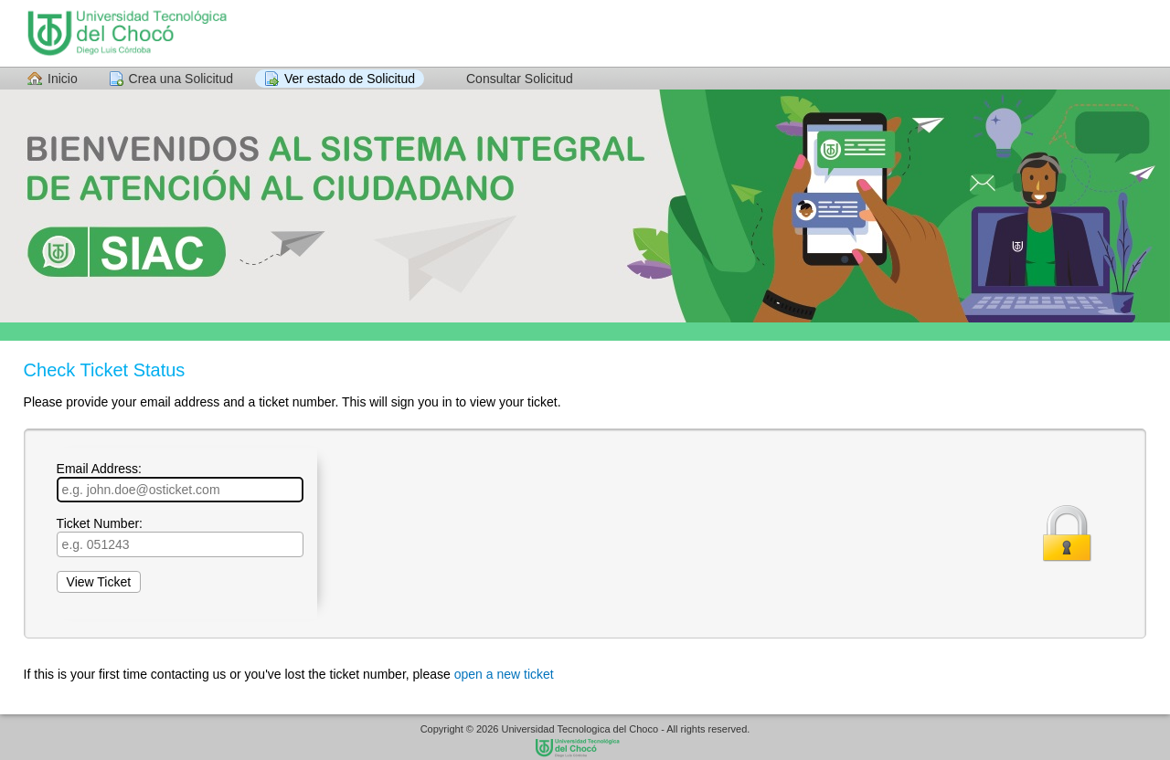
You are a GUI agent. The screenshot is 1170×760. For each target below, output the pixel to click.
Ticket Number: (180, 536)
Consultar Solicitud (519, 78)
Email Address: (180, 481)
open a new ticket (504, 674)
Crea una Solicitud (181, 78)
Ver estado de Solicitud (349, 78)
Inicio (63, 78)
